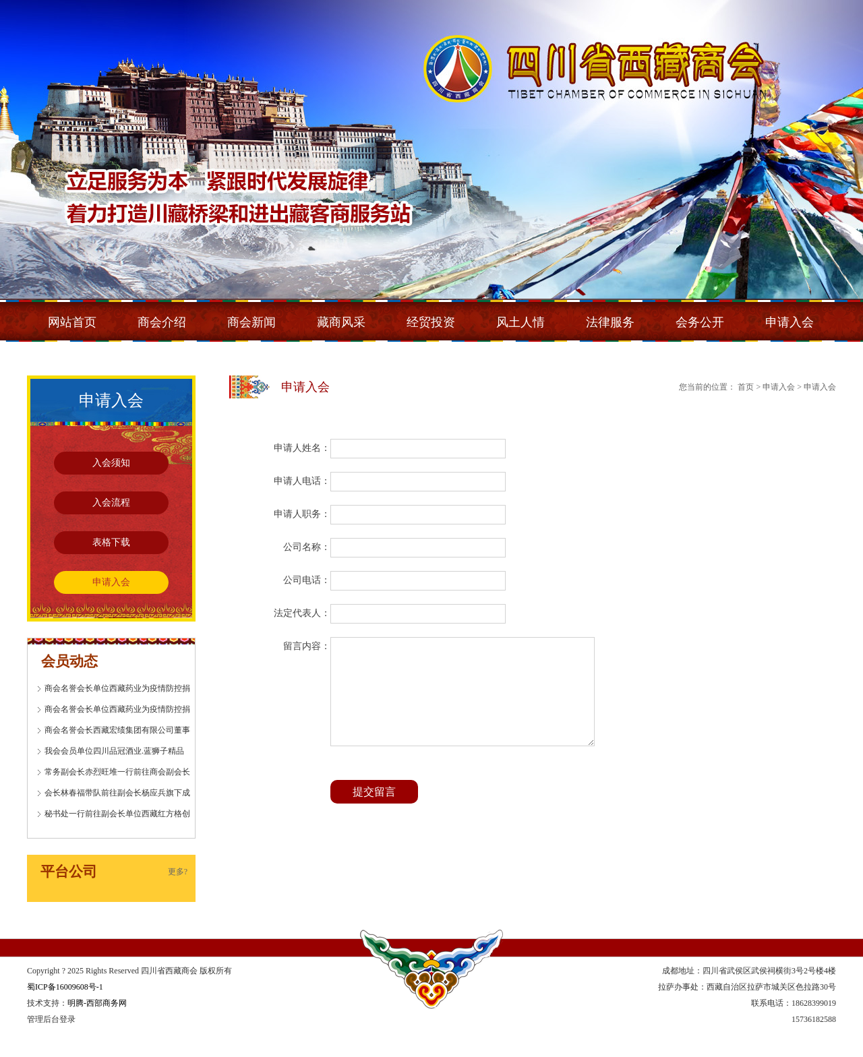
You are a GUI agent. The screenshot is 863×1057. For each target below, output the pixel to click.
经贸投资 (431, 322)
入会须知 (111, 463)
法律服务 (610, 322)
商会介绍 (162, 322)
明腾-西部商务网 (97, 1003)
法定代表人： (302, 613)
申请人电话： (302, 481)
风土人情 (520, 322)
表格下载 (111, 542)
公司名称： (306, 547)
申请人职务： (302, 514)
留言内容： (306, 646)
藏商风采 (341, 322)
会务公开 (700, 322)
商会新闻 (251, 322)
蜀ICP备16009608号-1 (65, 987)
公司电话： (306, 580)
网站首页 (72, 322)
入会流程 (111, 502)
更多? (177, 871)
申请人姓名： (302, 448)
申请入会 (789, 322)
